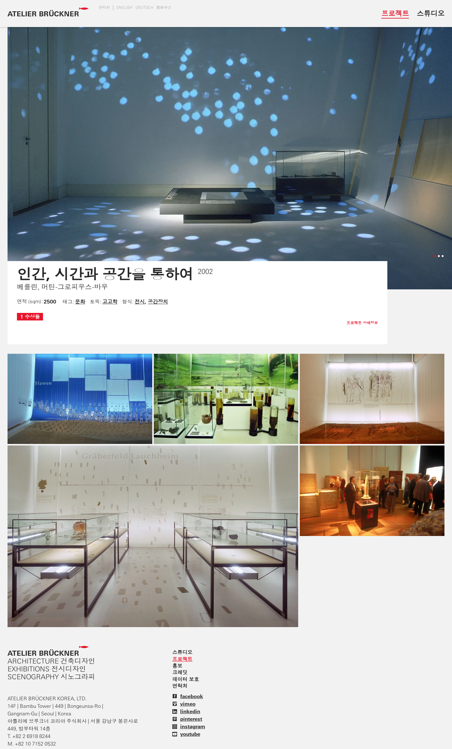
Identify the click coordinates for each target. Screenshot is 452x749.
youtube (186, 734)
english (124, 7)
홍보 (177, 666)
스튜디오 (430, 13)
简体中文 (163, 7)
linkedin (186, 711)
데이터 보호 (185, 679)
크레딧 (179, 672)
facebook (187, 696)
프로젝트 (395, 13)
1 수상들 (30, 317)
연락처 (104, 7)
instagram (188, 726)
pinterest (187, 719)
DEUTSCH (144, 7)
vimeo (184, 704)
